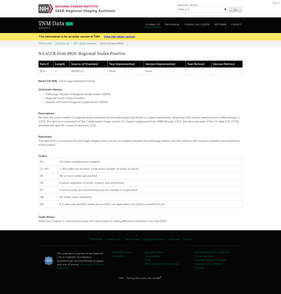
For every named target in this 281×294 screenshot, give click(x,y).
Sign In (276, 3)
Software (220, 24)
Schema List (153, 24)
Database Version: (187, 5)
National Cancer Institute (208, 264)
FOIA (148, 260)
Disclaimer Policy (154, 252)
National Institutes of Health (210, 260)
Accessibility (152, 256)
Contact (236, 24)
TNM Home (44, 43)
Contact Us (118, 256)
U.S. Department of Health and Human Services (212, 254)
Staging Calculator (196, 24)
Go (235, 9)
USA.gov (199, 268)
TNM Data (55, 23)
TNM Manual (172, 24)
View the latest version (119, 36)
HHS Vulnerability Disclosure (161, 264)
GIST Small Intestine (84, 43)
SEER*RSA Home (122, 252)
